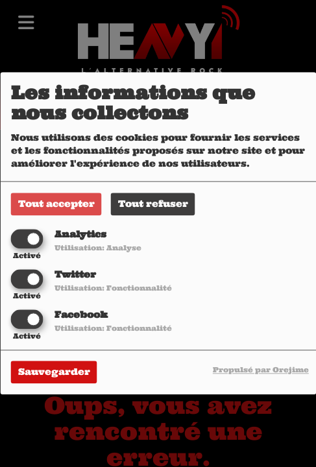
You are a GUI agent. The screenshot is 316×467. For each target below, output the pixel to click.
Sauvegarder (54, 372)
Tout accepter (56, 204)
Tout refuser (153, 204)
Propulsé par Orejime (261, 370)
